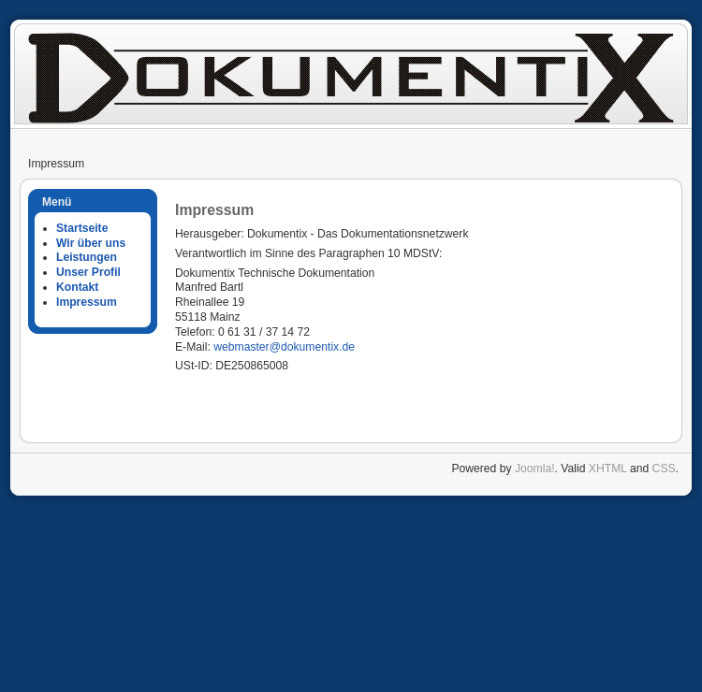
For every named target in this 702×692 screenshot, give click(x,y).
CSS (664, 468)
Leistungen (86, 257)
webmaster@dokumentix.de (284, 346)
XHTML (608, 468)
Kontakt (77, 287)
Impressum (86, 302)
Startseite (82, 228)
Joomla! (535, 468)
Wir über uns (90, 243)
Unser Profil (88, 272)
